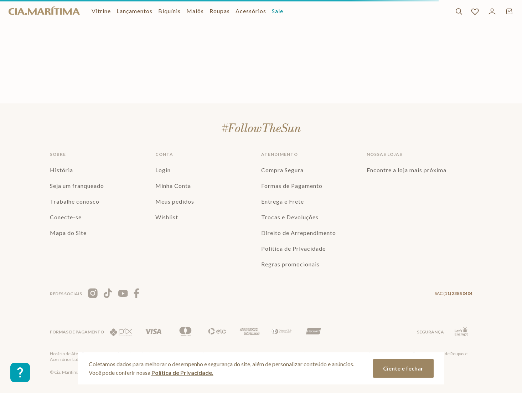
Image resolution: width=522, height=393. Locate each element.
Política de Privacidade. (182, 372)
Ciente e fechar (403, 368)
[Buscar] (459, 11)
